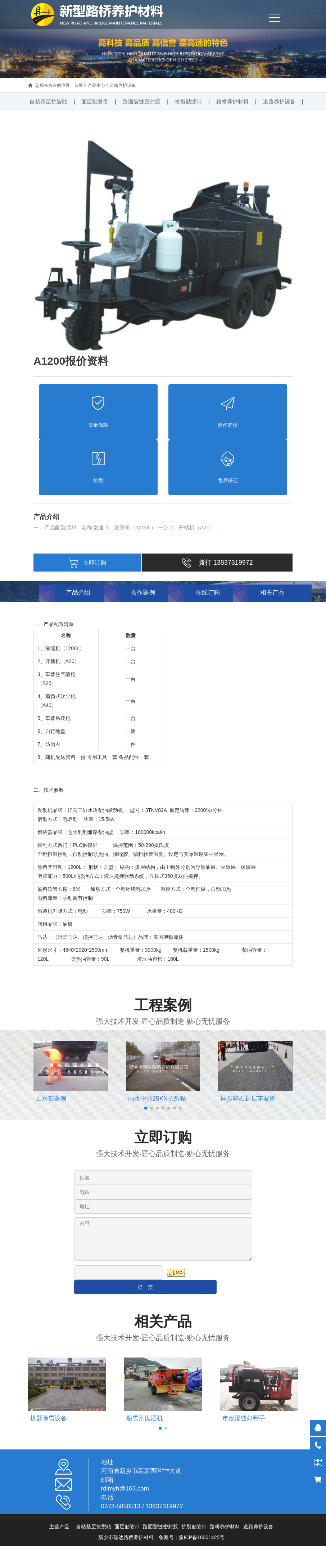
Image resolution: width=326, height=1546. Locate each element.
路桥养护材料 (232, 101)
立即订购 (87, 563)
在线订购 (207, 592)
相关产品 (272, 592)
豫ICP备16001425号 (202, 1537)
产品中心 (96, 85)
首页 (78, 85)
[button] (145, 1108)
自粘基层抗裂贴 (48, 101)
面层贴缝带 (94, 101)
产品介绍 (78, 592)
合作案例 (143, 592)
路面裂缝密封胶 (141, 101)
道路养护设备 (123, 85)
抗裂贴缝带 (188, 101)
